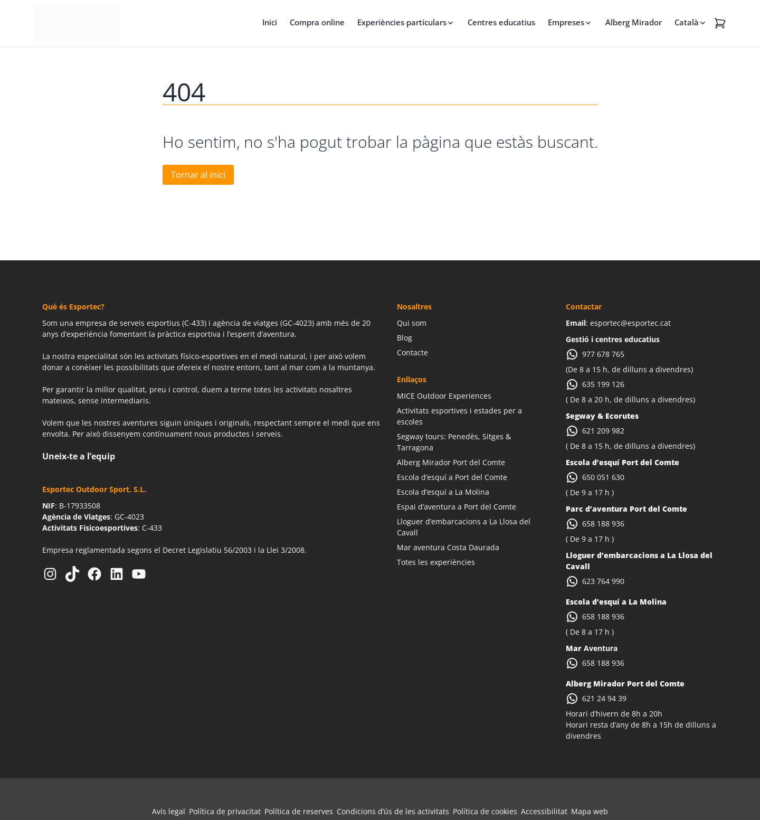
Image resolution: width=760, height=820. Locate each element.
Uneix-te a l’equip (78, 456)
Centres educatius (501, 22)
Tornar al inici (198, 175)
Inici (269, 22)
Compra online (317, 22)
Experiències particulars (401, 22)
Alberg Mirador (633, 22)
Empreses (566, 22)
